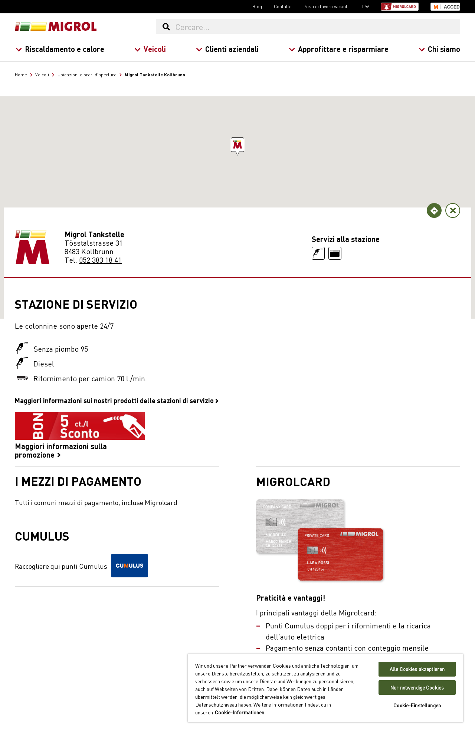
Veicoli (150, 48)
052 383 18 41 (100, 260)
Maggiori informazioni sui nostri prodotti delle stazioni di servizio (117, 400)
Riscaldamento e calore (60, 48)
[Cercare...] (317, 26)
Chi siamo (439, 48)
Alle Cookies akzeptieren (417, 668)
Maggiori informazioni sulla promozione (80, 435)
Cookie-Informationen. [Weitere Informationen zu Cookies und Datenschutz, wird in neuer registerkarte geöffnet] (240, 712)
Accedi (452, 7)
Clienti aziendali (227, 48)
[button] (237, 144)
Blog (257, 6)
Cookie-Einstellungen (417, 705)
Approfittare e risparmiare (339, 48)
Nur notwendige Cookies (417, 687)
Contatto (283, 6)
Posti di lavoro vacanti (326, 6)
